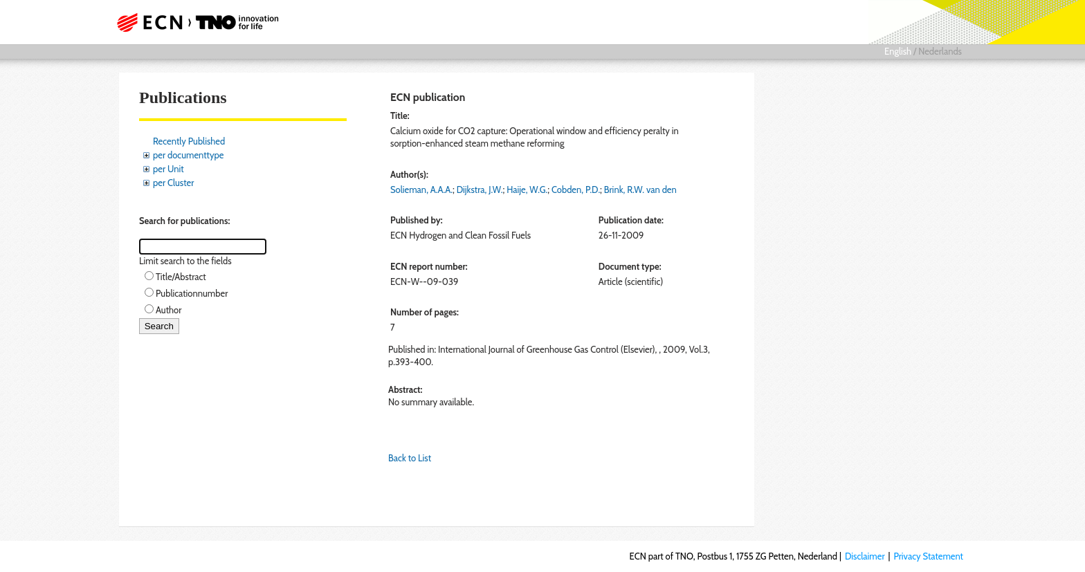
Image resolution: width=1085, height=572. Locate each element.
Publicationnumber (192, 293)
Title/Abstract (181, 276)
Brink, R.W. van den (640, 189)
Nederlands (940, 51)
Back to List (409, 457)
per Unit (168, 168)
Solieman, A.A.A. (421, 189)
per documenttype (188, 154)
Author (168, 309)
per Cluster (173, 182)
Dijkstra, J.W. (480, 189)
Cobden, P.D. (575, 189)
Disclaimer (865, 556)
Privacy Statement (928, 556)
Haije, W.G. (527, 189)
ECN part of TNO (193, 22)
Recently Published (189, 141)
